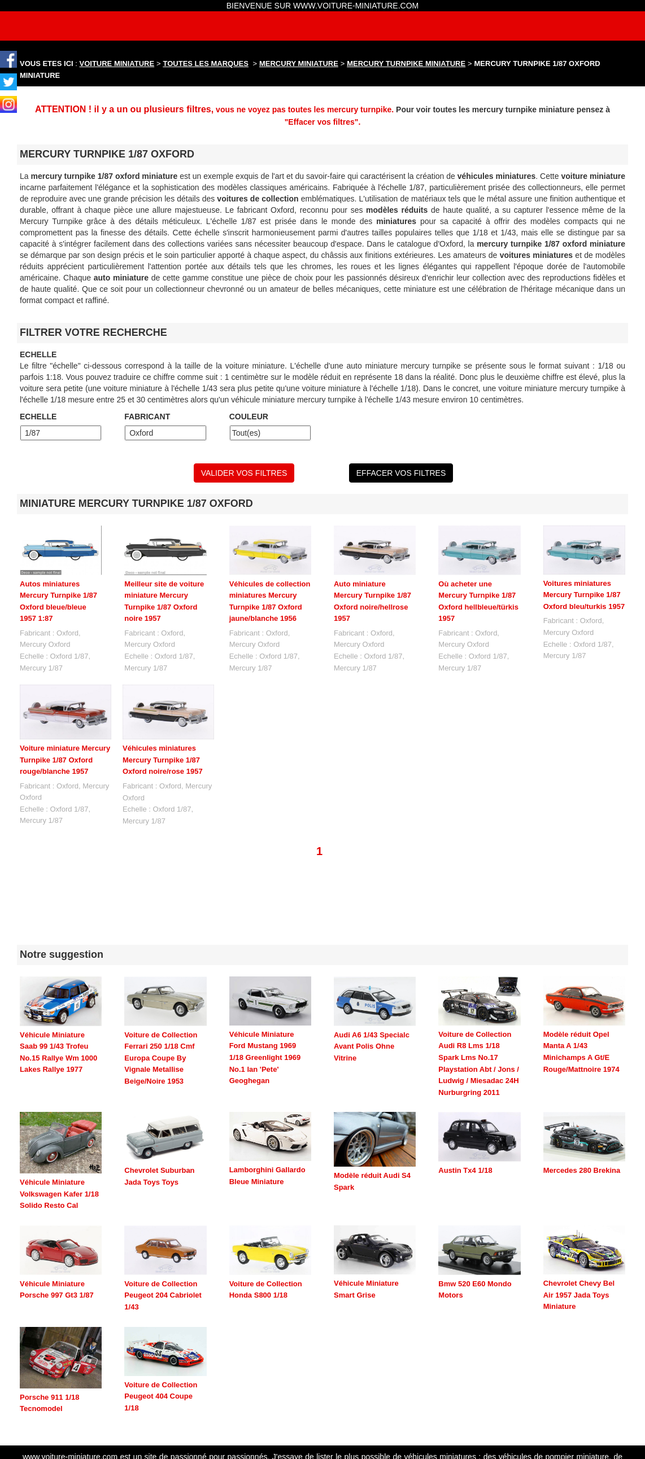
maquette (551, 1402)
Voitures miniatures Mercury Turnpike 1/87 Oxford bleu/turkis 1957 (584, 595)
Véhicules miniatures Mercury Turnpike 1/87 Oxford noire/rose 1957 (163, 759)
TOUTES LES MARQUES (206, 63)
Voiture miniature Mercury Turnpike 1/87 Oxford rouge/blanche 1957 (65, 759)
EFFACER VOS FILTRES (401, 472)
